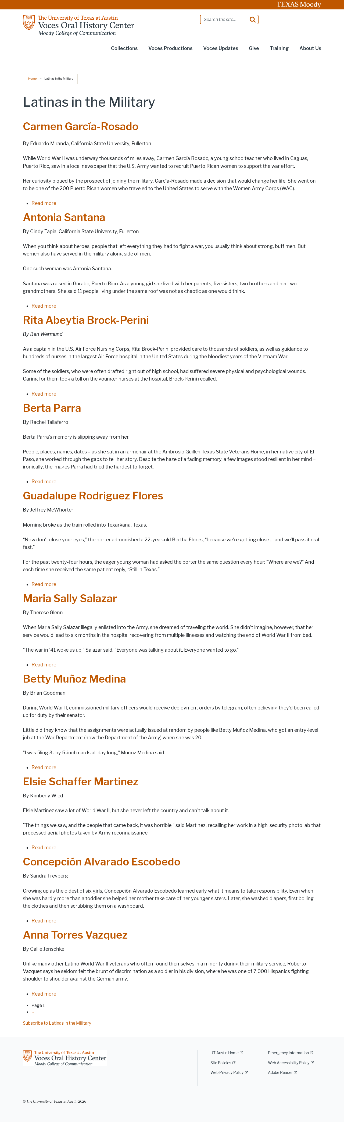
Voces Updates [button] (220, 48)
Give (254, 48)
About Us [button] (310, 48)
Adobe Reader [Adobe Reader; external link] (280, 1072)
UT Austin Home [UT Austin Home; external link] (224, 1053)
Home (32, 78)
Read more (43, 203)
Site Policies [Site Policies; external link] (220, 1063)
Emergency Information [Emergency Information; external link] (288, 1053)
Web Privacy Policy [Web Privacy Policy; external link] (226, 1072)
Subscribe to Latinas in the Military (57, 1023)
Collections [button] (124, 48)
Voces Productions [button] (170, 48)
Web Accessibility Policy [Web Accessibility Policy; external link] (288, 1063)
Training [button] (279, 48)
